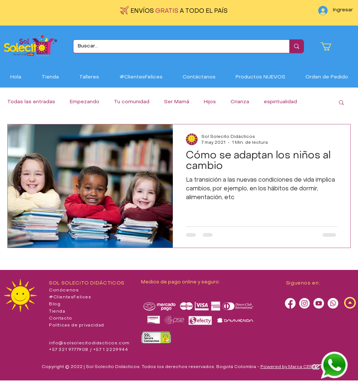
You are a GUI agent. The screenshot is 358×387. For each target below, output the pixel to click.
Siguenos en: (303, 283)
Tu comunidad (131, 102)
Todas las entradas (31, 102)
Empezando (84, 102)
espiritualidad (280, 102)
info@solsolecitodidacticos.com (89, 343)
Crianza (240, 102)
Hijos (210, 102)
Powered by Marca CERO (288, 367)
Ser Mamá (176, 102)
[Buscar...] (176, 46)
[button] (331, 46)
